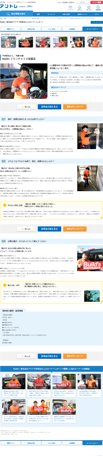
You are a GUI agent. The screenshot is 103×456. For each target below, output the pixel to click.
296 (29, 6)
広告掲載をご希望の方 (68, 2)
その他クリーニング (62, 18)
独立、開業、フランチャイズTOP (9, 18)
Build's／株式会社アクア (77, 18)
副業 (38, 14)
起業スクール (82, 14)
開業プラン (10, 29)
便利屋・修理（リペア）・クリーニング (43, 18)
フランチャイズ (25, 18)
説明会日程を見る (49, 106)
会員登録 (96, 2)
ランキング (51, 14)
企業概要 (72, 29)
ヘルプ (59, 2)
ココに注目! (51, 29)
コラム (96, 14)
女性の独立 (66, 14)
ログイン (82, 2)
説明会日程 (31, 29)
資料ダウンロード (75, 106)
